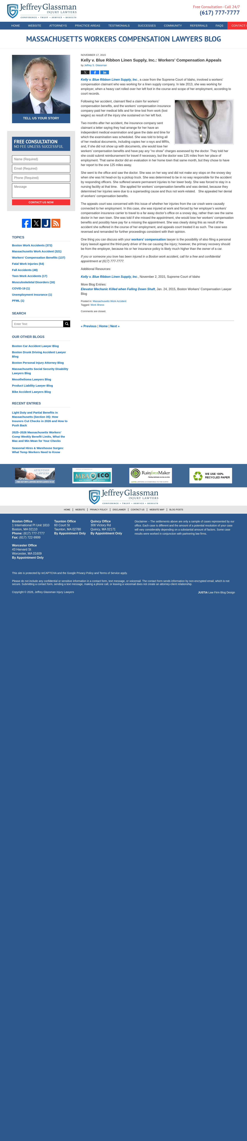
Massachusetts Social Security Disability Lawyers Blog (40, 371)
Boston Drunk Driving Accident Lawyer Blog (39, 354)
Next (115, 326)
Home (15, 25)
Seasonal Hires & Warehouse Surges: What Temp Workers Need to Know (38, 450)
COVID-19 (21, 288)
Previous (89, 326)
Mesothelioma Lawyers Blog (31, 379)
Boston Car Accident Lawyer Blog (35, 346)
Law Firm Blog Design (216, 592)
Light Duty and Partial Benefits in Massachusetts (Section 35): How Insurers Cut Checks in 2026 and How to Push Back (39, 419)
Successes (147, 25)
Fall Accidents (25, 270)
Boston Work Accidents (32, 245)
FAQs (219, 25)
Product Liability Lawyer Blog (32, 385)
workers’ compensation (148, 239)
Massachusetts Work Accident (109, 301)
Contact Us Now (41, 202)
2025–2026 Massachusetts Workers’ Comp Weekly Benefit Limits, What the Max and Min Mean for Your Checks (38, 436)
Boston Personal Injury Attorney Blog (38, 362)
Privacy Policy (99, 509)
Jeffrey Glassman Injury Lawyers (54, 592)
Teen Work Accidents (29, 276)
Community (173, 25)
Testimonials (119, 25)
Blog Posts (176, 509)
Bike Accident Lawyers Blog (31, 391)
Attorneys (58, 25)
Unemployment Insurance (32, 294)
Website (34, 25)
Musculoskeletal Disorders (33, 282)
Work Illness (97, 304)
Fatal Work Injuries (28, 263)
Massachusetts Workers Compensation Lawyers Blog (41, 10)
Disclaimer (119, 509)
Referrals (198, 25)
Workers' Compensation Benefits (38, 257)
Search (66, 323)
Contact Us (137, 509)
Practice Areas (87, 25)
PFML (18, 300)
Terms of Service (109, 573)
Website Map (156, 509)
